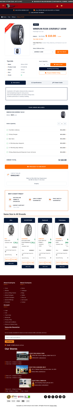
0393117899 (33, 373)
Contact (23, 303)
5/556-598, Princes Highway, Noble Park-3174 (42, 357)
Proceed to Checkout (36, 167)
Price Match (61, 51)
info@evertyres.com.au (17, 346)
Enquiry (36, 184)
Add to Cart (58, 64)
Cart (6, 314)
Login (6, 312)
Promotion (7, 303)
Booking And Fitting (53, 69)
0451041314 (42, 359)
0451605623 (45, 386)
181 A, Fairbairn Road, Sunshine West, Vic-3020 (42, 370)
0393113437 (15, 176)
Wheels (7, 292)
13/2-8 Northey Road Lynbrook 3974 (42, 384)
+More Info (11, 262)
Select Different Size (38, 48)
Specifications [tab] (36, 83)
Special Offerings (9, 301)
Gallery (23, 296)
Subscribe (9, 343)
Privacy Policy (8, 321)
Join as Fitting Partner (10, 294)
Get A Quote (24, 301)
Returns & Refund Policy (11, 325)
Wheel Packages (9, 296)
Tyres (6, 289)
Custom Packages (9, 299)
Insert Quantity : (43, 61)
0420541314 (42, 373)
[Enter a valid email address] (35, 339)
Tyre (9, 17)
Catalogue (24, 292)
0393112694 (36, 386)
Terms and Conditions (10, 323)
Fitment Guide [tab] (57, 83)
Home (3, 17)
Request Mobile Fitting (52, 73)
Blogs (22, 294)
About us (23, 299)
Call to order (8, 258)
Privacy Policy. (53, 407)
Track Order (8, 316)
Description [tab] (15, 83)
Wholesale (7, 318)
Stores (23, 289)
